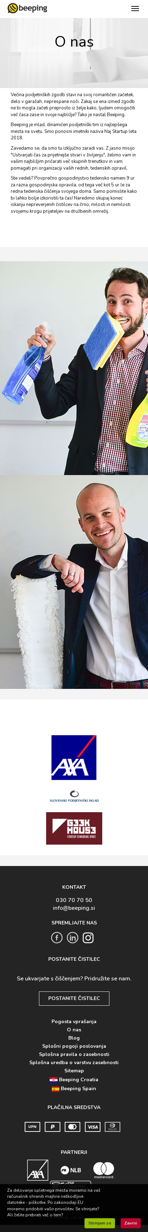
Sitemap (74, 1070)
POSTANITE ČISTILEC (74, 998)
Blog (74, 1038)
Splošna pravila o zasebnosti (74, 1054)
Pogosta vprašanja (74, 1021)
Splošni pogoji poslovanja (74, 1046)
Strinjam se (99, 1223)
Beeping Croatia (74, 1079)
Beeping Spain (74, 1088)
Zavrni (130, 1223)
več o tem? (52, 1215)
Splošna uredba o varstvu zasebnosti (74, 1062)
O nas (74, 1029)
